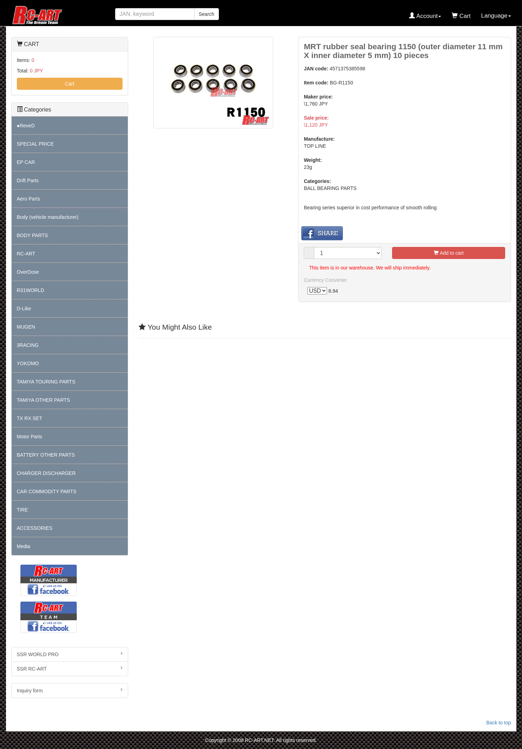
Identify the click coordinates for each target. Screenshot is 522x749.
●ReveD (26, 125)
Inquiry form (70, 690)
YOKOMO (28, 363)
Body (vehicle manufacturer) (47, 217)
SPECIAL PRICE (35, 144)
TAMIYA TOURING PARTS (46, 382)
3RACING (28, 345)
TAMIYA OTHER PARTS (43, 400)
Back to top (498, 722)
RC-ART (26, 253)
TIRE (22, 510)
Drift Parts (28, 180)
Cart (69, 84)
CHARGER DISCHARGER (46, 473)
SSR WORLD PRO (70, 654)
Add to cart (449, 253)
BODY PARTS (32, 235)
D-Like (24, 308)
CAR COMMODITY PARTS (47, 491)
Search (206, 14)
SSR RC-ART (70, 668)
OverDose (28, 272)
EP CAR (26, 162)
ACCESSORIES (34, 528)
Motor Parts (29, 436)
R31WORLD (30, 290)
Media (23, 546)
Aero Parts (28, 199)
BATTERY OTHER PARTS (46, 455)
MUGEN (26, 327)
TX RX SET (29, 418)
